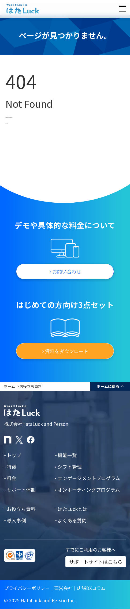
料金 (11, 478)
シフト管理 (70, 466)
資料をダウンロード (66, 351)
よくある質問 (72, 520)
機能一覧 (67, 455)
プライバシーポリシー (27, 588)
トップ (14, 455)
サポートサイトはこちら (95, 561)
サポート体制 (21, 489)
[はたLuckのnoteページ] (8, 440)
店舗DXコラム (91, 588)
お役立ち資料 (30, 386)
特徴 (11, 466)
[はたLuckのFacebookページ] (31, 440)
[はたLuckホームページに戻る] (65, 9)
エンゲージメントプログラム (89, 478)
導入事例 (16, 520)
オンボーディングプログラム (89, 489)
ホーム (9, 386)
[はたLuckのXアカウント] (19, 440)
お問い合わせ (66, 271)
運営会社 (63, 588)
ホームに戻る (108, 386)
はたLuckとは (72, 508)
